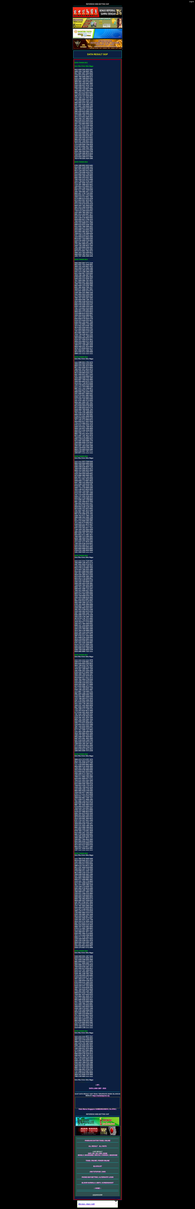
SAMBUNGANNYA (101, 1109)
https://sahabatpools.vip (100, 1096)
